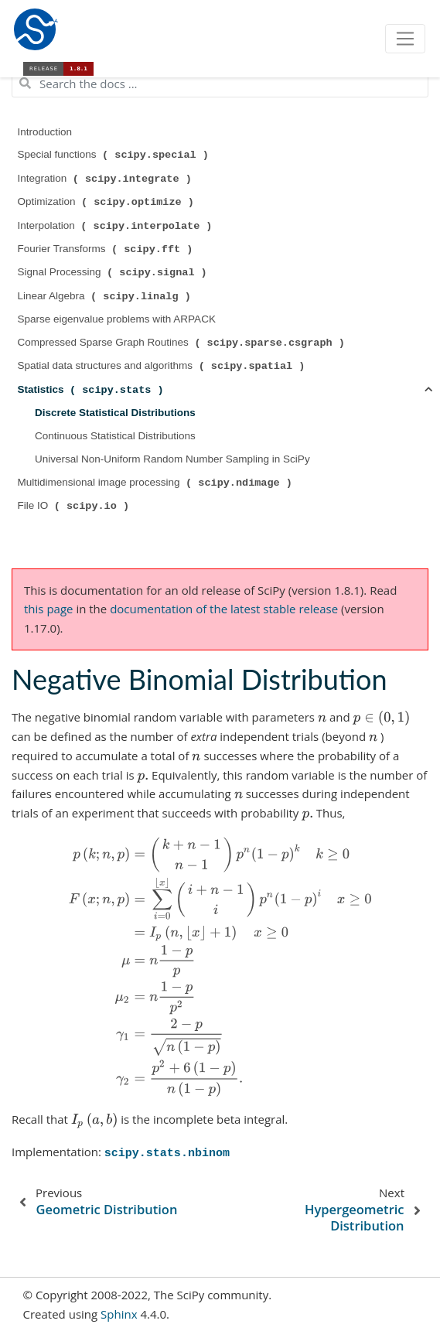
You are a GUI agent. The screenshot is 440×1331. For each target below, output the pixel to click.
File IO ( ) (75, 506)
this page (48, 608)
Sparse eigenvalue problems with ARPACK (117, 319)
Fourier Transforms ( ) (107, 249)
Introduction (45, 132)
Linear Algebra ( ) (106, 296)
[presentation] (322, 717)
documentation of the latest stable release (224, 608)
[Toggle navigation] (405, 38)
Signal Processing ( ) (114, 272)
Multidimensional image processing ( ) (156, 482)
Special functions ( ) (115, 154)
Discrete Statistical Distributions (115, 412)
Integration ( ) (106, 178)
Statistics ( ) (92, 390)
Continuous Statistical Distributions (115, 436)
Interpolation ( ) (117, 226)
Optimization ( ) (107, 202)
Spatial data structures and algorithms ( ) (163, 366)
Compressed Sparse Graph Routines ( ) (183, 342)
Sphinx (119, 1314)
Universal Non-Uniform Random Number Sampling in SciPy (172, 459)
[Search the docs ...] (220, 83)
